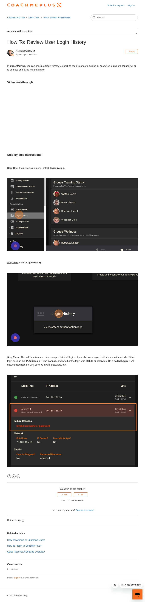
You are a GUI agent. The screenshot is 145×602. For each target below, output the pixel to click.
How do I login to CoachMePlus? (24, 545)
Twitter (14, 476)
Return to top (15, 520)
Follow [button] (131, 51)
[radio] (64, 494)
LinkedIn (18, 476)
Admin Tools (33, 17)
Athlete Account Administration (57, 17)
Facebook (9, 476)
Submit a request (115, 5)
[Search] (114, 17)
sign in (17, 578)
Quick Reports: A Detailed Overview (26, 551)
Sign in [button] (131, 5)
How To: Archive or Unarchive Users (26, 540)
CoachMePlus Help (16, 17)
